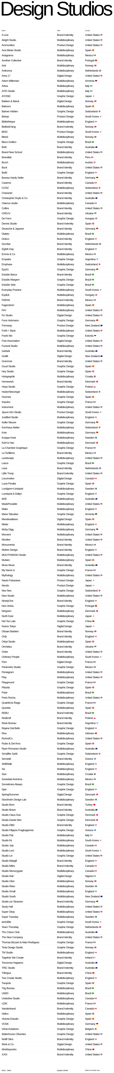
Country (87, 30)
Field (58, 30)
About (9, 1070)
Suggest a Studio (62, 1070)
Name (4, 31)
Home (4, 1070)
